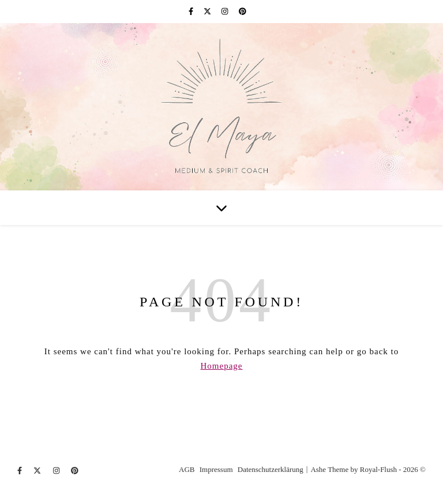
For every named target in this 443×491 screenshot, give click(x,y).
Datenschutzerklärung (270, 469)
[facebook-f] (192, 11)
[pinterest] (242, 11)
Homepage (222, 365)
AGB (186, 469)
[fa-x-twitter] (208, 11)
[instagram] (226, 11)
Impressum (216, 469)
